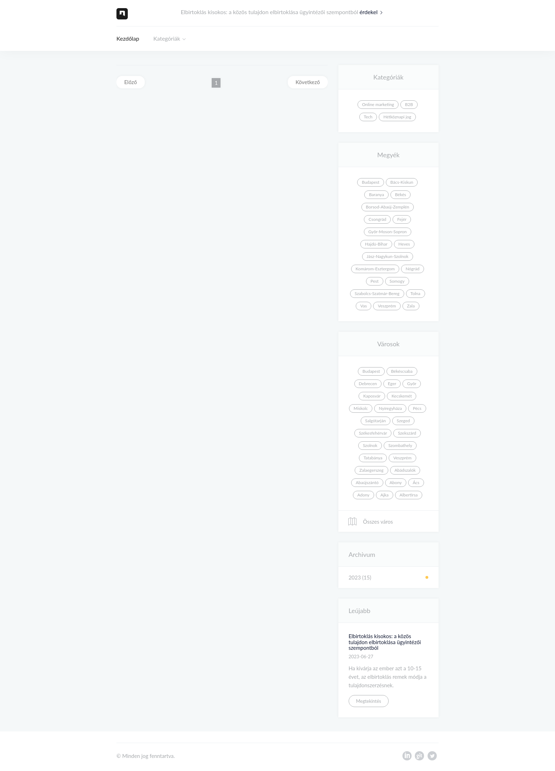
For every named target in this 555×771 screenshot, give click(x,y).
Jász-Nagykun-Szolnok (387, 256)
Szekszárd (407, 433)
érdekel (373, 11)
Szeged (403, 420)
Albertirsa (409, 495)
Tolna (415, 293)
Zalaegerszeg (371, 470)
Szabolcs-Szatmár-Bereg (377, 293)
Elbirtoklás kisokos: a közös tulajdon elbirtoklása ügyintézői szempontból (385, 642)
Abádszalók (405, 470)
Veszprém (387, 305)
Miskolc (361, 408)
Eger (392, 383)
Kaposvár (372, 396)
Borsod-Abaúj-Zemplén (387, 207)
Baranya (376, 194)
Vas (363, 305)
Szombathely (400, 445)
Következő (308, 82)
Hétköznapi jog (397, 116)
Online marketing (378, 104)
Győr (411, 383)
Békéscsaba (402, 371)
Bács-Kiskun (401, 182)
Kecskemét (401, 396)
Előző (130, 82)
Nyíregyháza (390, 408)
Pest (375, 281)
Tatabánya (373, 457)
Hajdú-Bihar (376, 244)
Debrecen (368, 383)
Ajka (385, 495)
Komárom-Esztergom (375, 268)
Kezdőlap (127, 38)
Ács (416, 482)
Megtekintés (368, 701)
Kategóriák (166, 38)
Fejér (401, 219)
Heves (404, 244)
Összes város (370, 521)
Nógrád (412, 268)
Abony (396, 482)
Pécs (417, 408)
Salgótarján (375, 420)
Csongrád (377, 219)
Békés (400, 194)
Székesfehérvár (373, 433)
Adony (363, 495)
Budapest (370, 182)
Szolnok (370, 445)
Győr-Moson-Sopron (387, 231)
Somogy (397, 281)
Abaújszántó (367, 482)
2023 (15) (360, 577)
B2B (409, 104)
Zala (411, 305)
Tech (368, 116)
